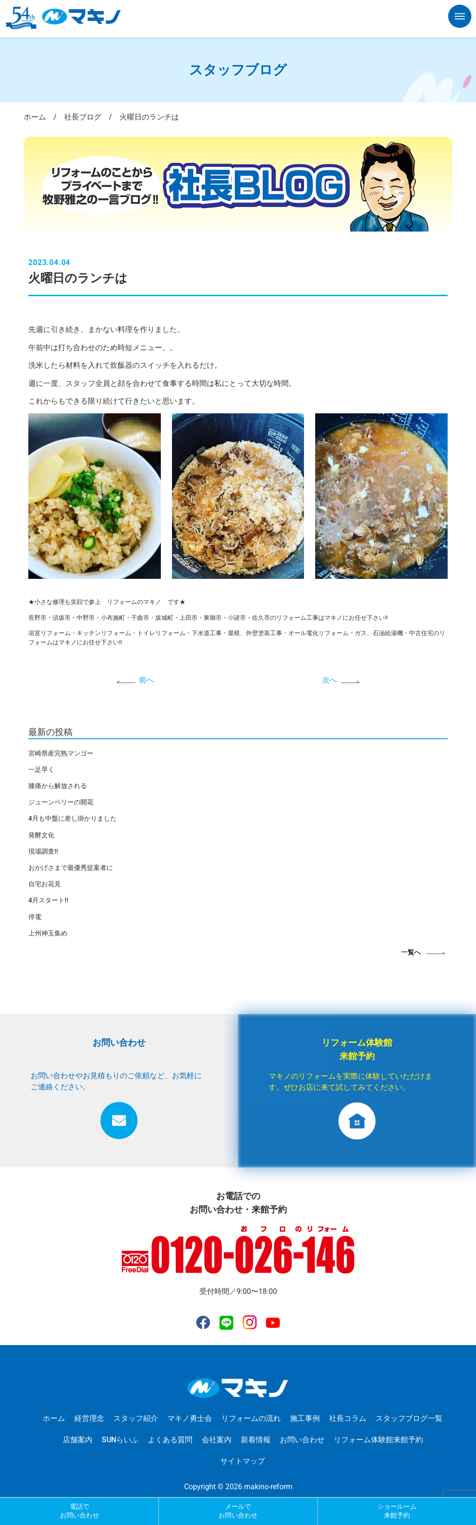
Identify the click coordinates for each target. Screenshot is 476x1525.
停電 (34, 917)
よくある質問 (170, 1439)
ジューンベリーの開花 (60, 802)
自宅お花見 (44, 884)
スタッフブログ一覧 (409, 1418)
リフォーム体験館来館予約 (378, 1439)
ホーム (54, 1418)
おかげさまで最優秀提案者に (70, 867)
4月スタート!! (48, 900)
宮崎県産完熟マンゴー (60, 753)
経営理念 (89, 1418)
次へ (329, 680)
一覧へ (411, 952)
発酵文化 (41, 835)
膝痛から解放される (57, 785)
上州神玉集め (47, 933)
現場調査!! (43, 851)
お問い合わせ (302, 1439)
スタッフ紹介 (135, 1418)
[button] (459, 18)
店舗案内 (78, 1439)
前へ (146, 680)
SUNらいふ (120, 1439)
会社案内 (216, 1439)
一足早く (41, 769)
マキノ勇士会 (189, 1418)
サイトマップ (242, 1461)
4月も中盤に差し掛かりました (72, 818)
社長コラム (347, 1418)
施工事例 (305, 1418)
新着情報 (256, 1439)
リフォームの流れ (251, 1418)
